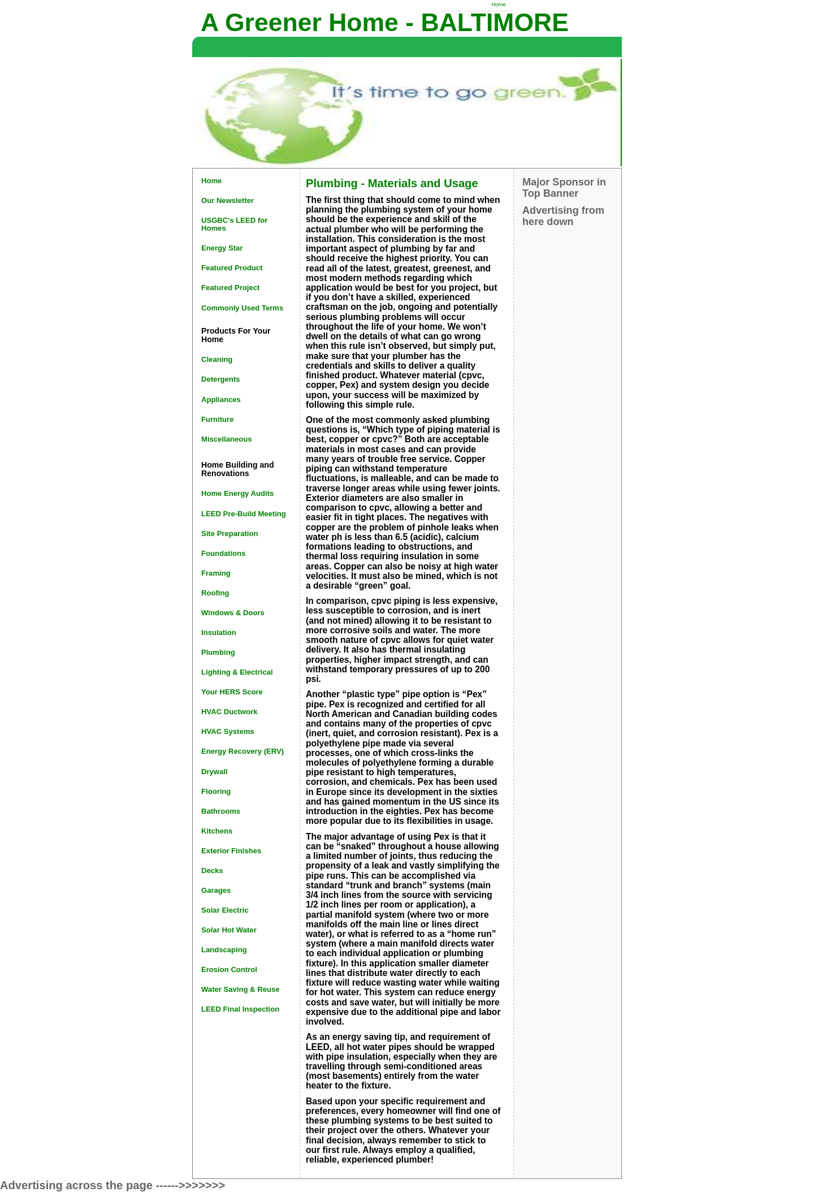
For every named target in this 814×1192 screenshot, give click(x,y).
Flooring (216, 791)
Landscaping (224, 949)
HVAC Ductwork (229, 711)
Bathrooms (220, 811)
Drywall (214, 771)
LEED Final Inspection (240, 1009)
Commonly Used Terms (242, 308)
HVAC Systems (227, 731)
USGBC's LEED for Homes (234, 224)
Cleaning (216, 359)
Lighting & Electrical (237, 672)
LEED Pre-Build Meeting (243, 513)
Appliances (221, 399)
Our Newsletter (227, 200)
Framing (216, 573)
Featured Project (230, 287)
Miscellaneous (226, 439)
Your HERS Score (232, 692)
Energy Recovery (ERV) (242, 751)
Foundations (223, 553)
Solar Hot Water (229, 930)
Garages (216, 890)
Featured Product (231, 268)
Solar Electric (225, 910)
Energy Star (222, 248)
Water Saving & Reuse (240, 989)
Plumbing (218, 652)
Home (498, 4)
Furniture (217, 419)
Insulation (218, 632)
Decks (212, 870)
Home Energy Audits (237, 493)
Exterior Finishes (231, 851)
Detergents (220, 379)
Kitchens (216, 831)
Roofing (215, 593)
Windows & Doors (233, 612)
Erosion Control (229, 969)
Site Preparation (229, 533)
